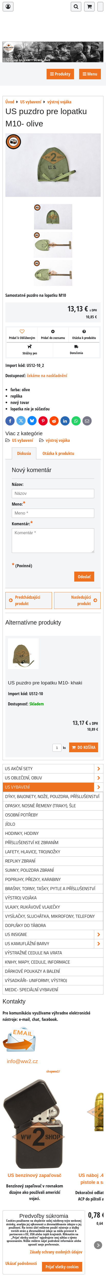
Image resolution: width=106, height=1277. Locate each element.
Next (98, 1245)
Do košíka (84, 747)
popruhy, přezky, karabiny (33, 879)
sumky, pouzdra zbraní (29, 870)
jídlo (10, 824)
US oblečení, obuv (54, 777)
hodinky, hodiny (22, 833)
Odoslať (84, 577)
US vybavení (22, 440)
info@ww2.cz (22, 1061)
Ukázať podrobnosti (21, 1263)
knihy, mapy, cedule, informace (37, 962)
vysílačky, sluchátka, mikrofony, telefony (50, 916)
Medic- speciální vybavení (31, 989)
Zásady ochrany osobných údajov (56, 1252)
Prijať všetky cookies (62, 1267)
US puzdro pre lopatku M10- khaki (45, 682)
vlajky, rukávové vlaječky (32, 907)
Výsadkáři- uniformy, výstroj (36, 980)
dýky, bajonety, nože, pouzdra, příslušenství (52, 796)
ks (59, 747)
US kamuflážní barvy (54, 943)
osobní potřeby (21, 815)
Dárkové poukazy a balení (32, 971)
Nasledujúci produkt (84, 600)
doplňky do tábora (25, 925)
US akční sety (54, 768)
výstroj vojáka (58, 440)
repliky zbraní (20, 861)
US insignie (54, 934)
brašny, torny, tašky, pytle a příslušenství (50, 888)
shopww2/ (53, 1071)
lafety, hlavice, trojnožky (32, 851)
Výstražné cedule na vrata (33, 952)
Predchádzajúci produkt (24, 600)
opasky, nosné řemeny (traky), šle (40, 805)
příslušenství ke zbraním (31, 842)
